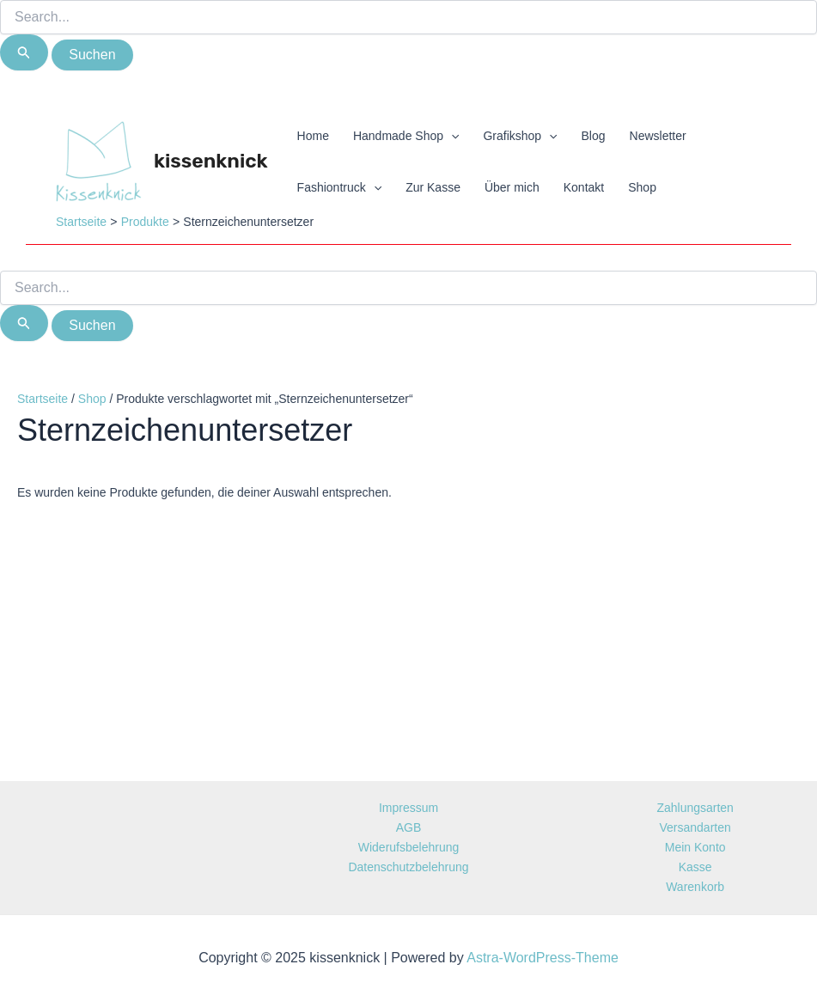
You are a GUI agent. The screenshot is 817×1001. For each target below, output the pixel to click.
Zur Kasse (432, 187)
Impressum (408, 808)
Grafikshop (520, 136)
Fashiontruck (339, 187)
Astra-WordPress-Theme (542, 957)
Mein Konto (695, 847)
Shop (642, 187)
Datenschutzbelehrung (408, 867)
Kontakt (584, 187)
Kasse (695, 867)
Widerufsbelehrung (409, 847)
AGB (409, 827)
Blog (594, 136)
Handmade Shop (406, 136)
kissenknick (211, 161)
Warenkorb (695, 887)
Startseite (42, 399)
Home (313, 136)
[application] (451, 136)
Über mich (512, 187)
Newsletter (658, 136)
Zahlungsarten (695, 808)
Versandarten (695, 827)
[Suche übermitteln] (24, 52)
